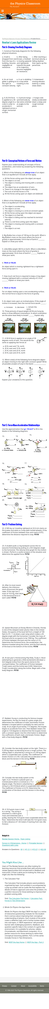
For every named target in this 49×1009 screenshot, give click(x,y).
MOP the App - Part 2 (35, 942)
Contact (14, 986)
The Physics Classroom (8, 38)
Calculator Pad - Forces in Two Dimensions (24, 899)
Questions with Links (10, 845)
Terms (42, 986)
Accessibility (32, 986)
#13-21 (35, 849)
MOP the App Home (16, 942)
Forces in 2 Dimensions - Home (14, 843)
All (21, 849)
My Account (14, 6)
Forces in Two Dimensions (23, 38)
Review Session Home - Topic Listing (16, 839)
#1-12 (27, 849)
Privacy (4, 986)
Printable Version (35, 843)
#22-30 (43, 849)
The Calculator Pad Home (19, 898)
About (23, 986)
